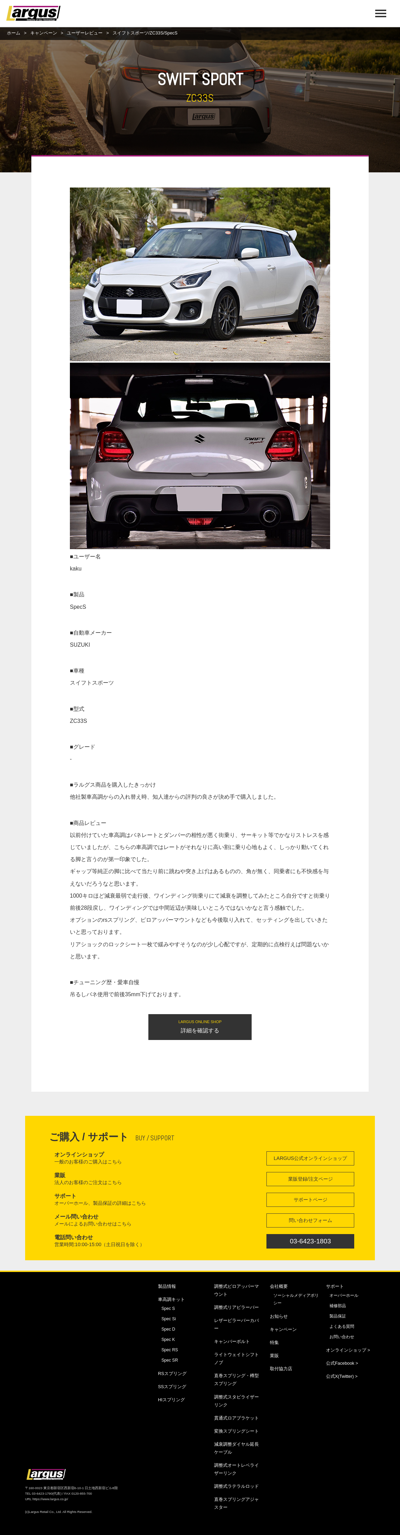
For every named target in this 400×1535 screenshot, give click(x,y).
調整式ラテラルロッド (236, 1486)
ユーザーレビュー (85, 33)
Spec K (168, 1339)
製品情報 (167, 1286)
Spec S (168, 1308)
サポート (335, 1286)
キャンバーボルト (232, 1341)
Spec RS (169, 1349)
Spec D (168, 1329)
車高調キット (171, 1299)
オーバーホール (343, 1295)
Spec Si (168, 1318)
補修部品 (337, 1305)
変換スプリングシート (236, 1431)
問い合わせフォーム (310, 1220)
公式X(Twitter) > (342, 1376)
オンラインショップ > (348, 1350)
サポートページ (310, 1199)
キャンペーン (43, 33)
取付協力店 (281, 1368)
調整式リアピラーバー (236, 1307)
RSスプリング (172, 1373)
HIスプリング (171, 1399)
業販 (274, 1355)
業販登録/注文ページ (310, 1179)
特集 (274, 1342)
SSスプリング (172, 1386)
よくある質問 (341, 1326)
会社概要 (279, 1286)
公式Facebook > (342, 1363)
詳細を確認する (200, 1026)
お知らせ (279, 1316)
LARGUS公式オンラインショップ (310, 1158)
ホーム (13, 33)
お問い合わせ (341, 1336)
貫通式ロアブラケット (236, 1418)
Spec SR (169, 1360)
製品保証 (337, 1316)
